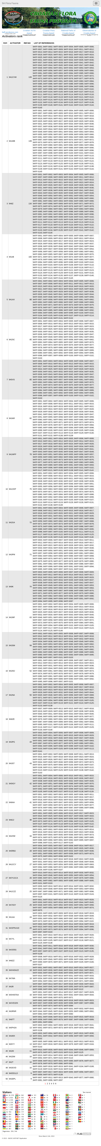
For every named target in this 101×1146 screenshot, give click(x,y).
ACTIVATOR (15, 43)
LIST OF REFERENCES (44, 43)
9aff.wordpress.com (10, 32)
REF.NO (27, 43)
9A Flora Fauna (10, 3)
